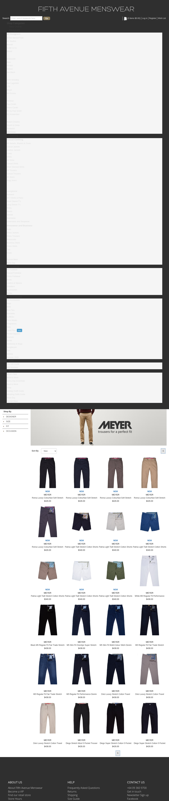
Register (152, 18)
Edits (11, 371)
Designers (14, 30)
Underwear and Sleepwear (18, 221)
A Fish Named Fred (15, 38)
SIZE (8, 421)
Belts (9, 307)
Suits (9, 229)
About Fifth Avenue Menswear (25, 788)
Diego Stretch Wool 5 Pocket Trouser (81, 743)
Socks (9, 293)
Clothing (13, 135)
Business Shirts (13, 243)
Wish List (162, 18)
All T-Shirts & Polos (15, 198)
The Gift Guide (13, 364)
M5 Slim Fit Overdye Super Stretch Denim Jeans (81, 646)
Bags (9, 303)
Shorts (9, 211)
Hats (9, 327)
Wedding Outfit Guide (16, 394)
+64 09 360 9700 (137, 788)
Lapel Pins (11, 330)
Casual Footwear (14, 273)
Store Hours (15, 799)
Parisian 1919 (12, 357)
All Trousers (12, 170)
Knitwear (10, 194)
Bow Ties (11, 310)
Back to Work (12, 384)
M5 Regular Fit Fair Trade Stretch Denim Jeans (149, 646)
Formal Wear (12, 259)
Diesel (9, 51)
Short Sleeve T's (14, 201)
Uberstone (11, 132)
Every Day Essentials (16, 381)
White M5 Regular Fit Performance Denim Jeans (150, 597)
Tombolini (11, 129)
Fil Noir (10, 65)
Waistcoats (11, 239)
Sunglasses (12, 347)
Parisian (10, 101)
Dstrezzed (11, 59)
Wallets (10, 354)
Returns (72, 791)
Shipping (72, 795)
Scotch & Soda (13, 125)
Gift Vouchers (12, 367)
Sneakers (11, 286)
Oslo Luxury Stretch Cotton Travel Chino (115, 695)
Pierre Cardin (12, 108)
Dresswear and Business (19, 225)
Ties (8, 249)
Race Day (11, 263)
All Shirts (10, 160)
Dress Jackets (13, 233)
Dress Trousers (13, 236)
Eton (9, 62)
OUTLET (14, 404)
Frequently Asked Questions (84, 788)
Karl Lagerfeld (13, 83)
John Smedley (13, 80)
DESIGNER (11, 417)
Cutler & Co (12, 48)
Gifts (11, 360)
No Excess (11, 93)
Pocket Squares (13, 334)
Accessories (12, 290)
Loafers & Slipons (14, 283)
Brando (10, 44)
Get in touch (134, 791)
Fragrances (12, 324)
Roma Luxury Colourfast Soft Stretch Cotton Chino (47, 499)
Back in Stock (12, 377)
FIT (7, 426)
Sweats (10, 215)
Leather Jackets (13, 150)
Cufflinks (10, 317)
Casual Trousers (14, 174)
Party (9, 388)
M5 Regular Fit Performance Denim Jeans (81, 695)
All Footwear (12, 269)
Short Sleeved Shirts (15, 167)
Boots (9, 280)
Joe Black (11, 72)
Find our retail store (19, 795)
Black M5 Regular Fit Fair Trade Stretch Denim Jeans (47, 646)
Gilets (9, 157)
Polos (9, 208)
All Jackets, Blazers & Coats (19, 143)
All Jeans (11, 177)
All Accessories (13, 300)
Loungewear (12, 191)
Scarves (10, 337)
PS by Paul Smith (14, 111)
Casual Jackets (13, 147)
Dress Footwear (13, 276)
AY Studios (11, 41)
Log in (144, 18)
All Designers (13, 34)
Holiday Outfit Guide (15, 391)
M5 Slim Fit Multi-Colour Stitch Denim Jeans (115, 646)
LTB (8, 86)
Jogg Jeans (12, 180)
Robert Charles (13, 122)
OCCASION (11, 431)
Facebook (132, 799)
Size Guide (74, 799)
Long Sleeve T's (13, 205)
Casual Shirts (12, 163)
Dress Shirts (12, 246)
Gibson (10, 69)
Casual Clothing (15, 139)
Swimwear (11, 218)
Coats (9, 153)
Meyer (9, 90)
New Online (15, 26)
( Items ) (131, 18)
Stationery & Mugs (14, 344)
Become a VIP (16, 791)
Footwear (14, 266)
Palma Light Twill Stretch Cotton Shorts (81, 547)
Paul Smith (11, 104)
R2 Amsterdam (13, 114)
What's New (12, 374)
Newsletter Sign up (138, 795)
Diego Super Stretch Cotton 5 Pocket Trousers (115, 744)
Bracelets (11, 313)
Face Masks (12, 320)
